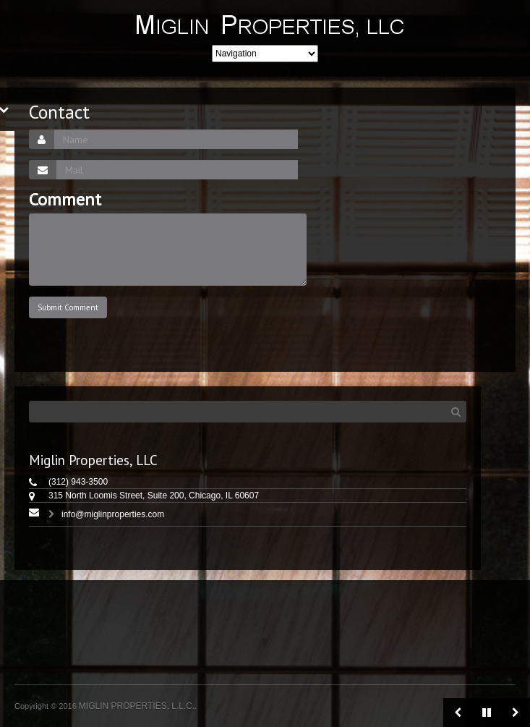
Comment (65, 199)
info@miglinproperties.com (112, 514)
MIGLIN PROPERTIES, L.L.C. (137, 706)
